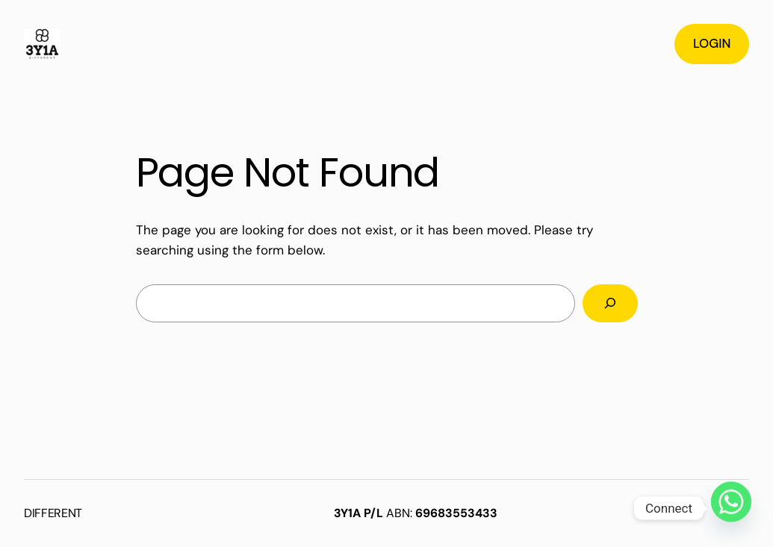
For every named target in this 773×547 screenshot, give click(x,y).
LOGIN (711, 43)
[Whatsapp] (731, 508)
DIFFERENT (53, 513)
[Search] (610, 303)
